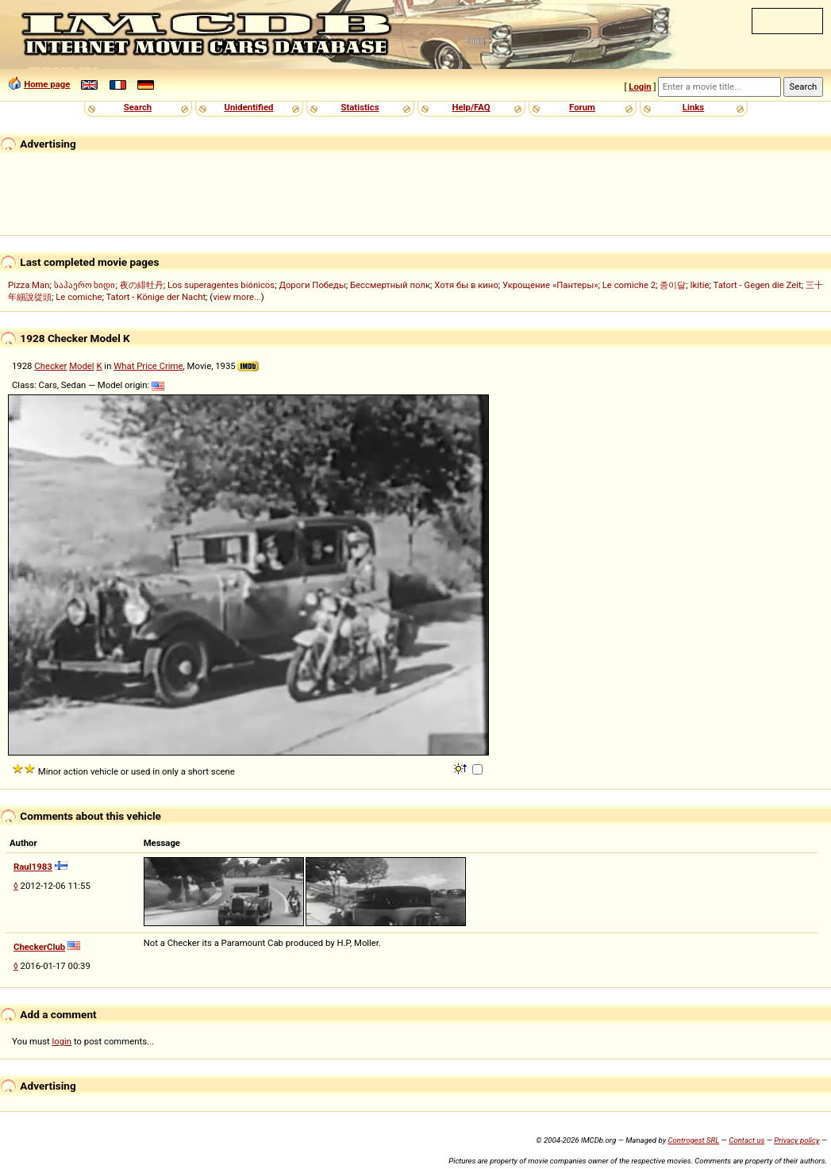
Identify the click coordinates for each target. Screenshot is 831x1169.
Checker (50, 365)
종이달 (673, 284)
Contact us (746, 1140)
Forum (582, 107)
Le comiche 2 (629, 284)
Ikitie (700, 284)
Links (693, 107)
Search (138, 107)
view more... (237, 296)
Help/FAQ (471, 107)
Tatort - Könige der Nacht (156, 296)
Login (640, 86)
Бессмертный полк (390, 284)
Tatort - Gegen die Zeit (758, 284)
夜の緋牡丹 (142, 284)
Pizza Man (28, 284)
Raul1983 (32, 866)
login (62, 1041)
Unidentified (249, 107)
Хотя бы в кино (466, 284)
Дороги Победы (312, 284)
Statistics (359, 107)
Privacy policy (796, 1140)
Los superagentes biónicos (221, 284)
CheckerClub (39, 946)
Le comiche (79, 296)
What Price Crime (148, 365)
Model (81, 365)
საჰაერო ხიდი (85, 284)
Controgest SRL (693, 1140)
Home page (47, 84)
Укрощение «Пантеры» (550, 284)
